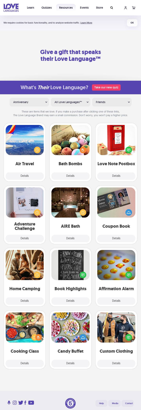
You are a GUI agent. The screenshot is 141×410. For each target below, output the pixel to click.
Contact (129, 403)
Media (115, 403)
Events (84, 8)
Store (99, 8)
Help (101, 403)
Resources (66, 8)
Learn (30, 8)
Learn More (86, 22)
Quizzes (46, 8)
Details (25, 176)
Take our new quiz (106, 87)
